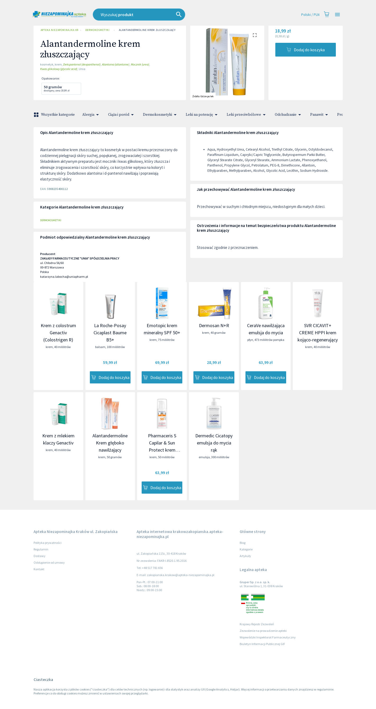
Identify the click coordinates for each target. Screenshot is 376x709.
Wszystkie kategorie (54, 114)
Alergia (91, 114)
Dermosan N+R (214, 325)
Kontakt (39, 569)
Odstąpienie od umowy (49, 562)
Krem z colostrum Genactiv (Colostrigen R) (58, 332)
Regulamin (41, 549)
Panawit (320, 114)
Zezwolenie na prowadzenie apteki (263, 631)
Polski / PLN (310, 15)
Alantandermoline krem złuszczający (147, 30)
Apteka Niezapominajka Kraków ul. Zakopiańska (58, 30)
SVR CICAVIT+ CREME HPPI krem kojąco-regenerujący (318, 332)
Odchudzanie (289, 114)
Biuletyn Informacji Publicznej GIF (262, 644)
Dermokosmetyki (97, 30)
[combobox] (163, 14)
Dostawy (39, 556)
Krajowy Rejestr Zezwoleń (257, 624)
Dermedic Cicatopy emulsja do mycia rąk (214, 443)
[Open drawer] (337, 15)
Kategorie (246, 549)
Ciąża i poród (122, 114)
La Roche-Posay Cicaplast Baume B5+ (110, 332)
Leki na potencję (202, 114)
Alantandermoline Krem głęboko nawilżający (110, 443)
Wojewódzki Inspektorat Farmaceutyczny (268, 637)
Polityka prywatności (48, 543)
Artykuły (245, 556)
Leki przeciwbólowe (247, 114)
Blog (242, 543)
